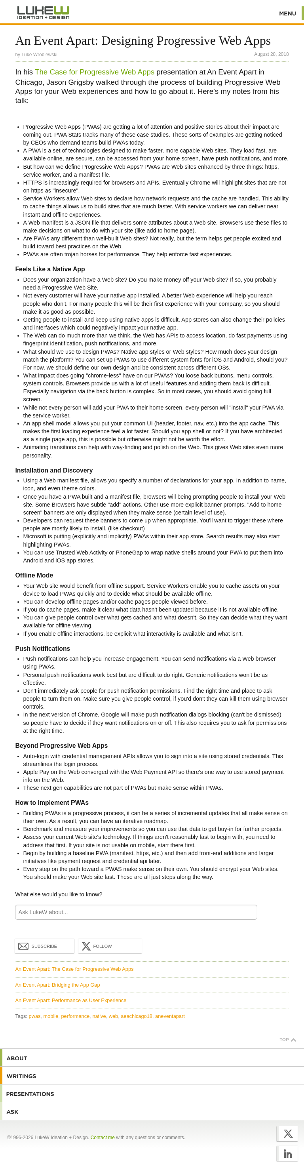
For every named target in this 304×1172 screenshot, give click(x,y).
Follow (96, 946)
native (99, 1016)
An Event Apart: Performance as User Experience (70, 1000)
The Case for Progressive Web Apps (94, 72)
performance (75, 1016)
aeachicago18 (136, 1016)
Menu (288, 13)
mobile (51, 1016)
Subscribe (37, 946)
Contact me (103, 1137)
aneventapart (170, 1016)
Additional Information (43, 12)
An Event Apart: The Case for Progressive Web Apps (74, 969)
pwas (35, 1016)
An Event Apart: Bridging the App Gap (57, 985)
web (113, 1016)
